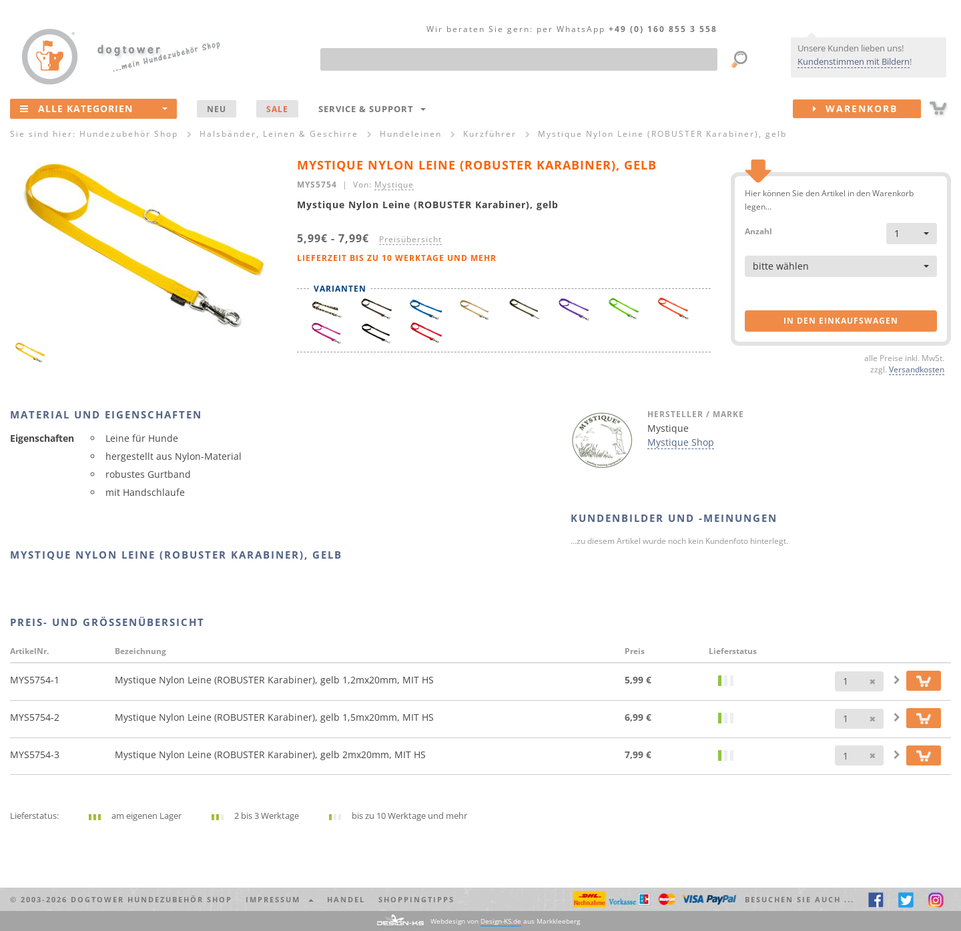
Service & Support (372, 109)
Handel (346, 899)
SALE (277, 108)
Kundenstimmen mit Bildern (853, 61)
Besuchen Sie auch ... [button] (799, 899)
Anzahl (758, 231)
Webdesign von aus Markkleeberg (505, 921)
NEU (216, 108)
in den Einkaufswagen (840, 320)
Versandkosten (916, 369)
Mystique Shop (680, 442)
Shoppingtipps (416, 899)
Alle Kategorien (94, 108)
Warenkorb (867, 108)
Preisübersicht (410, 239)
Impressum (280, 899)
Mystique (394, 184)
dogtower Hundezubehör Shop (151, 899)
